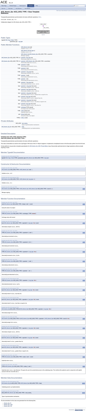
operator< (23, 103)
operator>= (23, 93)
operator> (23, 96)
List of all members (82, 10)
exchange (23, 107)
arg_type (20, 41)
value (22, 110)
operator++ (23, 64)
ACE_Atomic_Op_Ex (6, 126)
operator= (23, 57)
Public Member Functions (66, 10)
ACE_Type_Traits (9, 40)
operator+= (23, 71)
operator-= (23, 82)
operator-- (23, 75)
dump (22, 114)
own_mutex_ (25, 123)
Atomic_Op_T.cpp (8, 404)
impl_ (23, 126)
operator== (23, 86)
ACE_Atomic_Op (25, 47)
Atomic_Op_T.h (7, 403)
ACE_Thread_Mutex (43, 146)
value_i (23, 117)
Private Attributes (75, 10)
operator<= (23, 100)
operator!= (23, 89)
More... (40, 17)
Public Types (58, 10)
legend (43, 34)
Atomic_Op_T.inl (8, 406)
